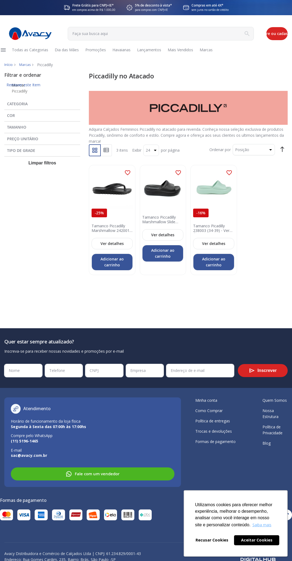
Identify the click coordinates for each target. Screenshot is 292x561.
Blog (266, 443)
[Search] (203, 33)
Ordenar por (220, 156)
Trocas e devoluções (213, 431)
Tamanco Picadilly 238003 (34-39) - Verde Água (211, 233)
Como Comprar (209, 410)
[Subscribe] (263, 370)
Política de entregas (212, 420)
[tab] (42, 109)
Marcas (26, 71)
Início (9, 71)
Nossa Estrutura (270, 413)
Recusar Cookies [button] (212, 540)
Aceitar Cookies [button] (256, 540)
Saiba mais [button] (261, 524)
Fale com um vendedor (92, 474)
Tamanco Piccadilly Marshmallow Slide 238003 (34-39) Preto (161, 224)
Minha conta (206, 400)
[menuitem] (31, 53)
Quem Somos (274, 400)
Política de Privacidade (272, 429)
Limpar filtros (42, 170)
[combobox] (134, 33)
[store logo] (27, 33)
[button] (127, 179)
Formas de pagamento (215, 441)
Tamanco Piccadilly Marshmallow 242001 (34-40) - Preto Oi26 (110, 233)
